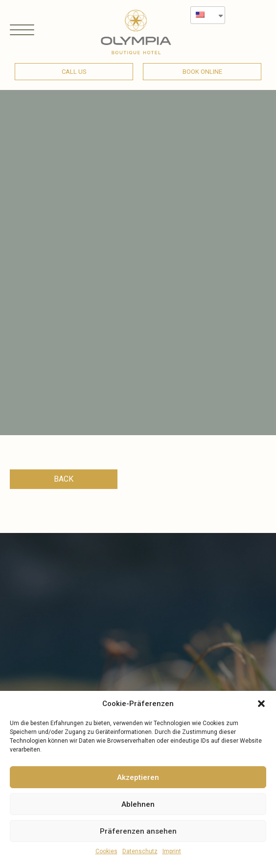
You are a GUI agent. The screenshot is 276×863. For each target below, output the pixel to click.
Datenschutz (140, 851)
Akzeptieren (138, 777)
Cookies (106, 851)
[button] (261, 703)
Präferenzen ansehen (138, 831)
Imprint (171, 851)
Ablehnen (138, 804)
